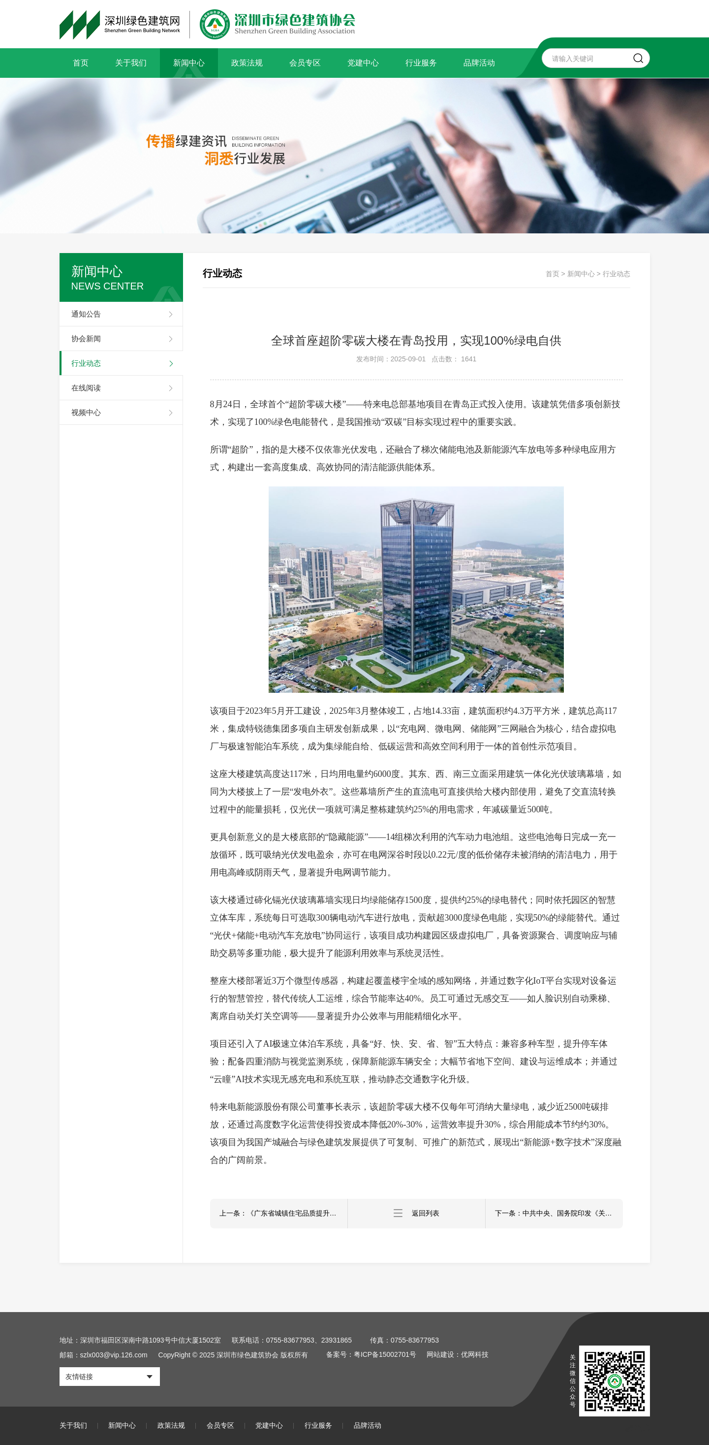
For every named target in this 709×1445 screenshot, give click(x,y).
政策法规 (247, 63)
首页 (81, 63)
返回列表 (416, 1213)
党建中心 (363, 63)
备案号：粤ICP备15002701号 (372, 1355)
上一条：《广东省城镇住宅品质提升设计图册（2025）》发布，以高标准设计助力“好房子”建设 (283, 1214)
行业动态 (86, 363)
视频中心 (86, 412)
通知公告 (86, 314)
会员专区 (305, 63)
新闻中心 (189, 63)
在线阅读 (86, 388)
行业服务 (421, 63)
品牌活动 (479, 63)
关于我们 (131, 63)
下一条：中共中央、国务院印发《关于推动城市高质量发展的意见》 (559, 1214)
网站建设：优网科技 (459, 1355)
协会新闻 (86, 338)
